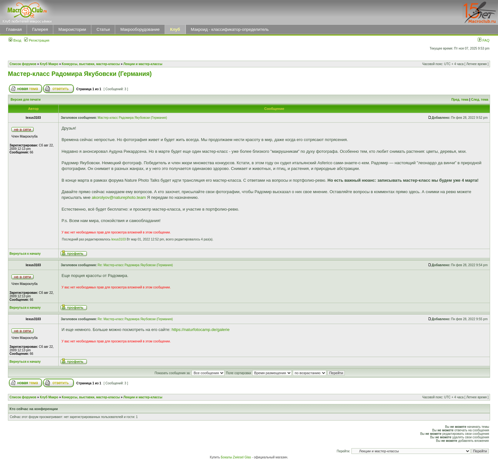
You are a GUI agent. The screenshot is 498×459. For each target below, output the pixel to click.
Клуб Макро (49, 64)
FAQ (483, 40)
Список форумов (23, 64)
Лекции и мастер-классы (142, 64)
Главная (14, 29)
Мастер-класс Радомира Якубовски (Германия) (80, 73)
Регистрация (36, 40)
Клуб (175, 29)
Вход (15, 40)
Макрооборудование (140, 29)
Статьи (103, 29)
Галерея (40, 29)
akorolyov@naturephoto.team (119, 197)
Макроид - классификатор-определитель (230, 29)
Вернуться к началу (25, 253)
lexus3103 (118, 239)
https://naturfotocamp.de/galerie (201, 329)
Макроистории (72, 29)
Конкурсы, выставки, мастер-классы (91, 64)
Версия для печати (26, 99)
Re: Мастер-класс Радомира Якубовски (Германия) (135, 265)
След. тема (479, 99)
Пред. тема (460, 99)
